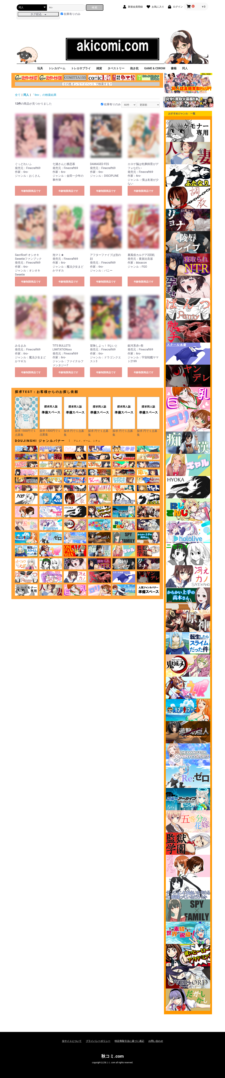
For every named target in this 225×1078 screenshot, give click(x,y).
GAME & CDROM (154, 68)
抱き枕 (134, 68)
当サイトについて (72, 1041)
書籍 (173, 68)
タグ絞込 (38, 14)
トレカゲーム (57, 68)
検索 (94, 7)
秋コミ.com (112, 1056)
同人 (185, 68)
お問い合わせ (155, 1041)
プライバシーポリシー (98, 1041)
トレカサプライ (81, 68)
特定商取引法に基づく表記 (129, 1041)
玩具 (40, 68)
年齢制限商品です (31, 191)
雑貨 (99, 68)
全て (18, 95)
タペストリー (116, 68)
